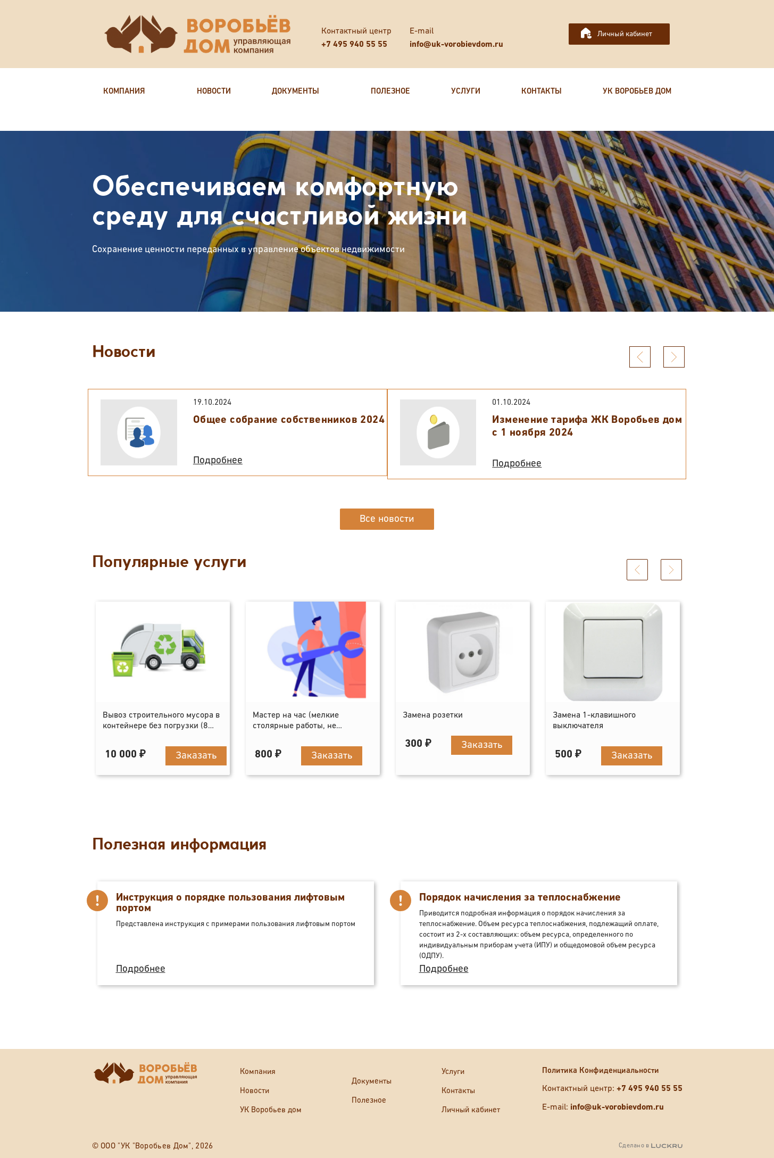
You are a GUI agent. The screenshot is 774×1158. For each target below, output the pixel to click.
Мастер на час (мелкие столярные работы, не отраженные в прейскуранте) (308, 721)
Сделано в (650, 1146)
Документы (372, 1081)
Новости (254, 1091)
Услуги (453, 1072)
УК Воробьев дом (271, 1110)
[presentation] (640, 357)
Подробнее (218, 460)
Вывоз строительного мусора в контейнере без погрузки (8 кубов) (161, 721)
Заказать (196, 751)
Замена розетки (433, 710)
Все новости (387, 519)
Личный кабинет (624, 34)
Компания (258, 1072)
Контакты (458, 1091)
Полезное (369, 1100)
